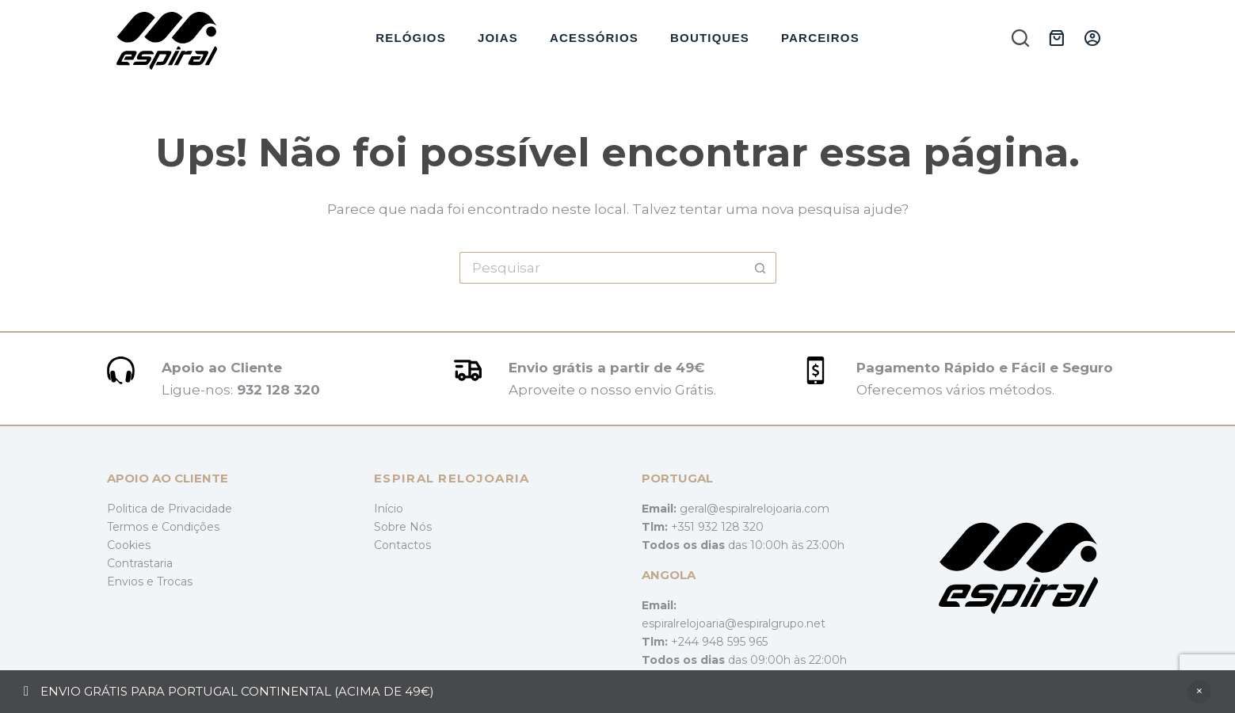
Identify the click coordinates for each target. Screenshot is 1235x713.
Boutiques (709, 37)
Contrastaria (140, 563)
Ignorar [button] (1199, 691)
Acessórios (594, 37)
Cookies (129, 545)
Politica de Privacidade (169, 508)
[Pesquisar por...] (602, 268)
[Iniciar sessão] (1092, 38)
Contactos (402, 545)
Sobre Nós (403, 527)
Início (388, 508)
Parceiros (820, 37)
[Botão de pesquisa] (760, 268)
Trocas (174, 581)
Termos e (134, 527)
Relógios (410, 37)
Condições (190, 527)
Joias (498, 37)
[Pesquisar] (1020, 38)
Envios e (132, 581)
